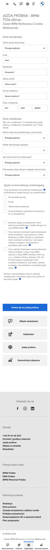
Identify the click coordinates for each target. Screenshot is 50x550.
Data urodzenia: (10, 102)
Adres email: (9, 78)
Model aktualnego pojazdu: (16, 144)
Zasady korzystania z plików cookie (21, 510)
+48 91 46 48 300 (12, 435)
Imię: (5, 55)
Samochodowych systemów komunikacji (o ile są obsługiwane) (26, 212)
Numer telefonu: (10, 90)
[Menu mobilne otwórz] (7, 4)
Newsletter (8, 449)
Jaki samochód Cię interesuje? (17, 157)
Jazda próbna (10, 442)
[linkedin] (32, 410)
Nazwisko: (8, 66)
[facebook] (17, 410)
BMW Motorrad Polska (14, 479)
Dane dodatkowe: (12, 118)
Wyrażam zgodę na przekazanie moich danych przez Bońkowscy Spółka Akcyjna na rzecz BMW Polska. (27, 225)
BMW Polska (9, 472)
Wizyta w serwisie (12, 445)
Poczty (11, 202)
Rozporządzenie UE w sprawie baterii (22, 517)
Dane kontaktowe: (12, 36)
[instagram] (25, 410)
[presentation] (24, 290)
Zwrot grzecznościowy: (14, 42)
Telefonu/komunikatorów (18, 206)
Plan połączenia (11, 520)
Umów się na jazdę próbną (25, 307)
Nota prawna (9, 506)
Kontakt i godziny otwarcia (16, 439)
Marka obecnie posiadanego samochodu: (22, 132)
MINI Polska (9, 476)
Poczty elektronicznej (17, 197)
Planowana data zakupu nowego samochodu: (24, 169)
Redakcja (7, 503)
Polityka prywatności (13, 513)
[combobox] (25, 48)
